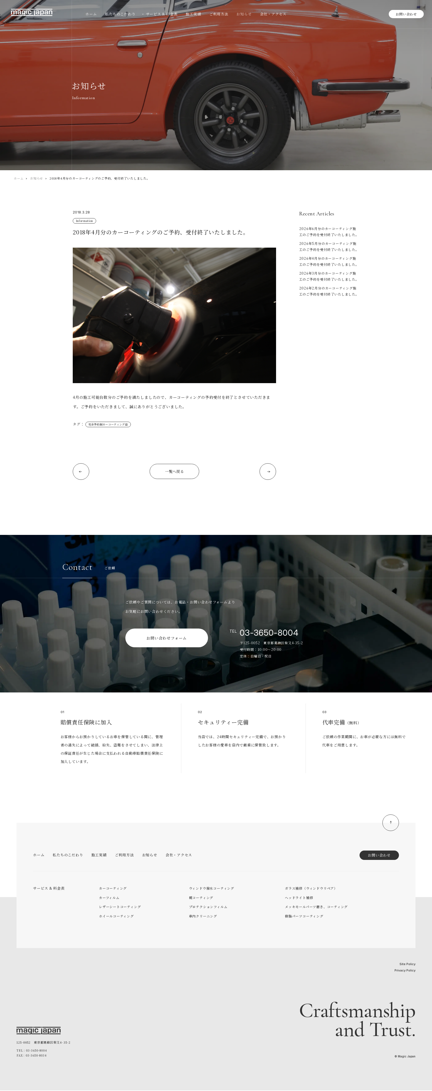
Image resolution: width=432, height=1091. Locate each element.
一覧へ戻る (174, 472)
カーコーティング (113, 888)
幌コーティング (201, 898)
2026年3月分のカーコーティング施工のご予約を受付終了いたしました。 (329, 276)
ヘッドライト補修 (299, 898)
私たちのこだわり (68, 855)
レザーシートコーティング (120, 907)
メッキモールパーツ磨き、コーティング (316, 907)
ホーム (18, 178)
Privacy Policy (405, 971)
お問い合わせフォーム (166, 638)
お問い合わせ (406, 14)
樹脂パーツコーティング (304, 916)
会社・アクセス (179, 855)
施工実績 (99, 855)
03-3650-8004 (269, 633)
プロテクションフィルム (208, 907)
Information (84, 221)
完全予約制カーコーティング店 (107, 424)
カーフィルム (109, 898)
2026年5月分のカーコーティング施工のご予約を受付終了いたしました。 (329, 246)
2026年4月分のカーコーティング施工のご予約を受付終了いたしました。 (329, 261)
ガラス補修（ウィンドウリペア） (311, 888)
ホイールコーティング (116, 916)
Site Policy (407, 965)
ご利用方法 (124, 855)
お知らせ (36, 178)
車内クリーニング (203, 916)
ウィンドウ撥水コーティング (211, 888)
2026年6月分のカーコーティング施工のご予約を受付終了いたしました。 (329, 231)
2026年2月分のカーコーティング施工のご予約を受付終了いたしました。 (329, 291)
